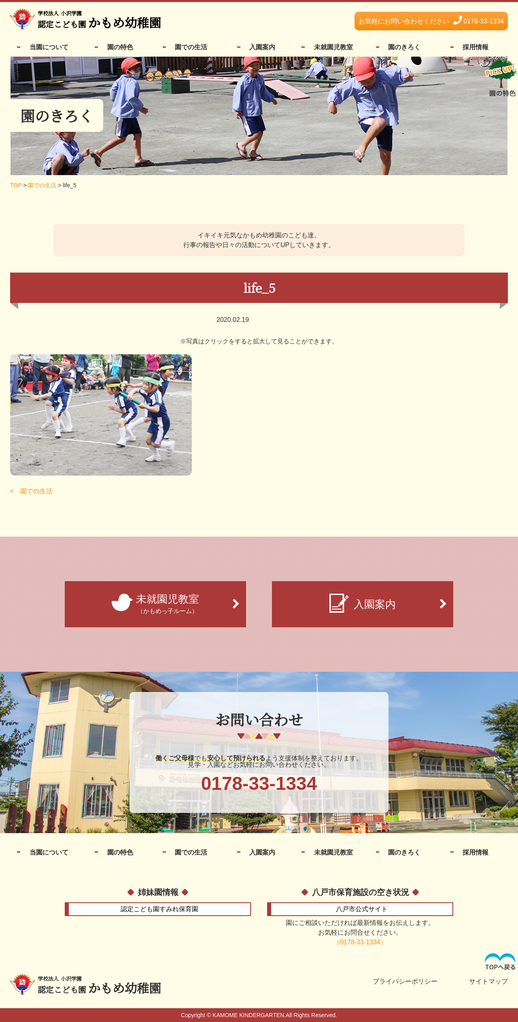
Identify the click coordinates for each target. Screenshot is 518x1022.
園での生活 (191, 47)
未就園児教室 (333, 47)
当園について (49, 47)
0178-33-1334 (431, 21)
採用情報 (475, 47)
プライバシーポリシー (405, 981)
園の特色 (120, 47)
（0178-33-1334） (360, 942)
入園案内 (262, 47)
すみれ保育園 (159, 909)
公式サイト (362, 909)
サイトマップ (488, 981)
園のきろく (404, 47)
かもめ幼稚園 (99, 20)
